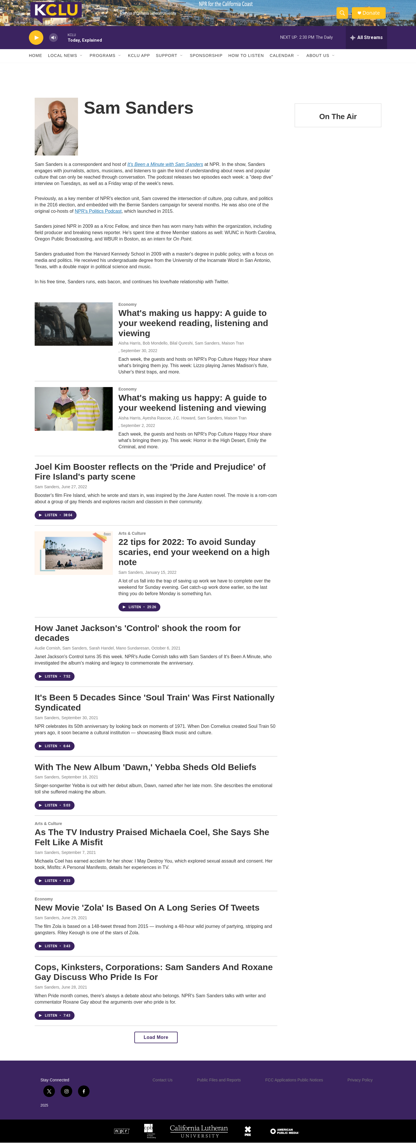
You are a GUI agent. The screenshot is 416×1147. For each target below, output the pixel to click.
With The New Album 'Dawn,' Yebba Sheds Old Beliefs (145, 771)
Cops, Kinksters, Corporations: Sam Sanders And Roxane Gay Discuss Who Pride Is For (154, 976)
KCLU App (139, 60)
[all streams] (366, 41)
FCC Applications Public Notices (294, 1084)
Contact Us (162, 1084)
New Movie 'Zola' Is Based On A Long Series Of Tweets (147, 912)
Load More (156, 1041)
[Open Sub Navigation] (81, 60)
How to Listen (246, 60)
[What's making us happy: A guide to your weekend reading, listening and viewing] (74, 328)
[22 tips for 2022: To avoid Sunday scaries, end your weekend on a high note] (74, 557)
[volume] (53, 42)
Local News (62, 60)
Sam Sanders (47, 491)
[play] (36, 42)
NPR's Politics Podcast (98, 215)
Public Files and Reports (219, 1084)
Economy (127, 308)
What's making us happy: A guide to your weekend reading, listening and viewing (193, 327)
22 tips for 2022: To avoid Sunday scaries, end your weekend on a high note (194, 556)
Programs (103, 60)
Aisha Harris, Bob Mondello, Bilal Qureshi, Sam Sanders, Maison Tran (181, 347)
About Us (318, 60)
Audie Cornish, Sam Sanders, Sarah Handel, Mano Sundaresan (92, 652)
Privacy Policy (360, 1084)
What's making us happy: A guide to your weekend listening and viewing (192, 407)
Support (166, 60)
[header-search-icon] (343, 15)
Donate (372, 15)
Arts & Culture (132, 537)
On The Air (338, 120)
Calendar (282, 60)
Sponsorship (206, 60)
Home (35, 60)
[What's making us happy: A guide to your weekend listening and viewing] (74, 413)
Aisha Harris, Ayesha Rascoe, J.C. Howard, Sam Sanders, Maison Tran (182, 422)
